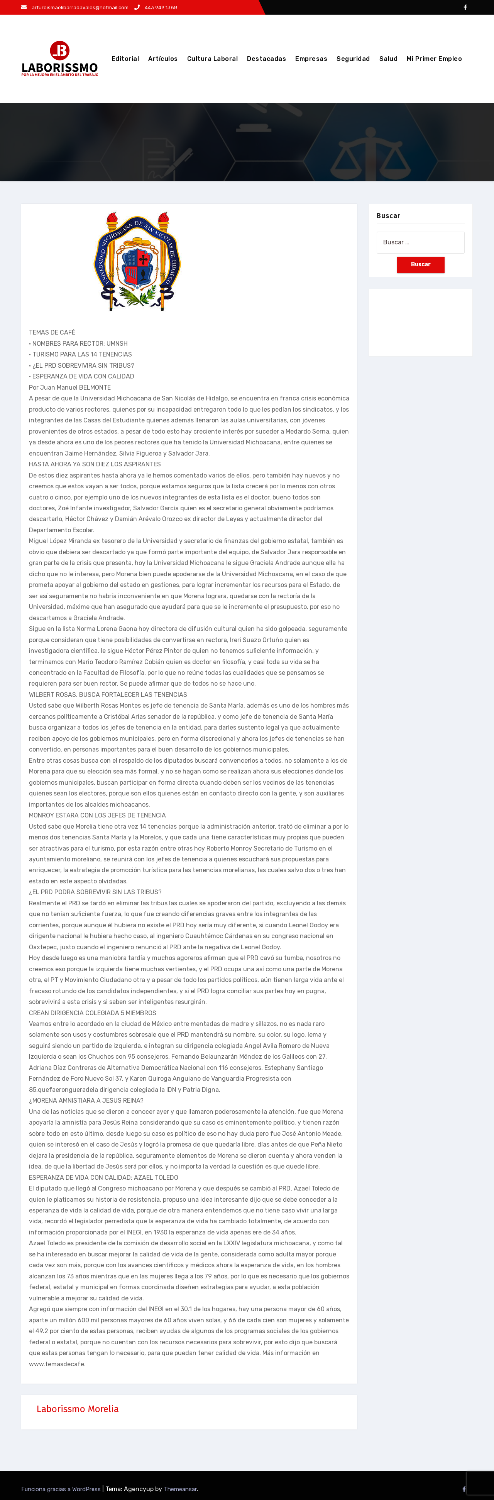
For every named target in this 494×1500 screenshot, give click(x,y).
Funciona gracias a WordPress (61, 1489)
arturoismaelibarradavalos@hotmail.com (75, 7)
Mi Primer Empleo (434, 58)
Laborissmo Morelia (78, 1409)
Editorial (125, 58)
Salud (388, 58)
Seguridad (353, 58)
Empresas (311, 58)
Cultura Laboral (212, 58)
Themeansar (180, 1489)
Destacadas (266, 58)
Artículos (163, 58)
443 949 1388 (156, 7)
